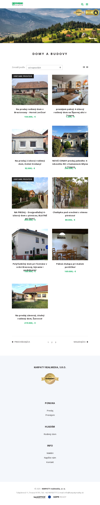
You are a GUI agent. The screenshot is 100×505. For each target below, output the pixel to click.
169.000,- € (70, 271)
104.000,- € (30, 116)
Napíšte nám (50, 457)
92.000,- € (30, 168)
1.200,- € (70, 116)
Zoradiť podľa (18, 67)
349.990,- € (70, 168)
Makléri (50, 453)
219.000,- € (30, 322)
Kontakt (50, 462)
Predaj (50, 410)
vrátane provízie (23, 76)
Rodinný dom (50, 434)
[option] (50, 25)
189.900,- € (30, 271)
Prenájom (50, 415)
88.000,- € (70, 219)
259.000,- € (30, 219)
